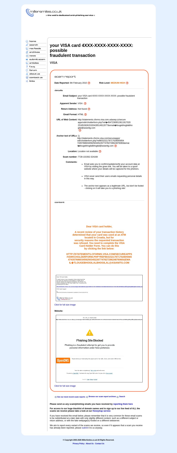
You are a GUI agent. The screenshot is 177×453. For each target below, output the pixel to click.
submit (85, 428)
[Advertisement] (88, 27)
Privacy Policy (79, 444)
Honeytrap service (101, 411)
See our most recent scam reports (71, 397)
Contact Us (99, 444)
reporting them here (123, 404)
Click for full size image (65, 305)
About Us (90, 444)
